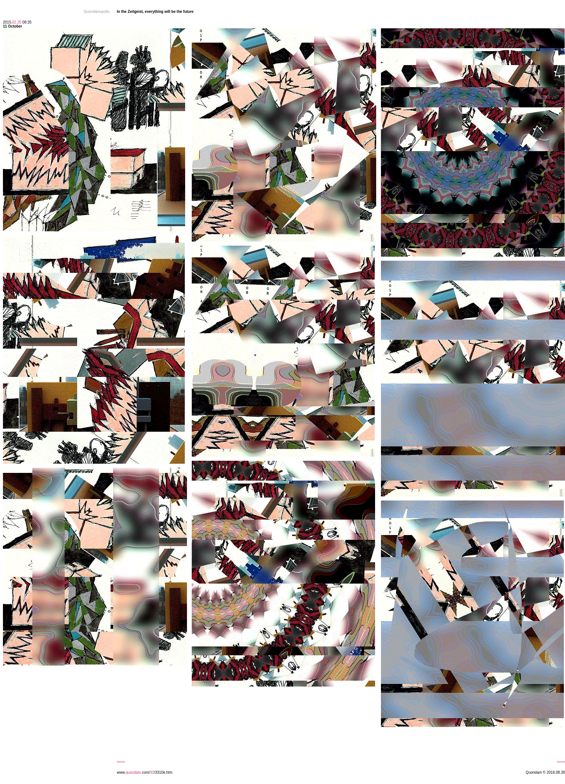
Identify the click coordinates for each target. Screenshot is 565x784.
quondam (133, 772)
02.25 (16, 22)
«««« (121, 762)
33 (152, 772)
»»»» (561, 762)
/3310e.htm (163, 772)
